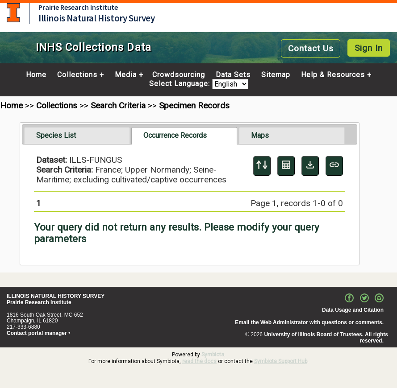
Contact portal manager (37, 333)
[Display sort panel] (262, 166)
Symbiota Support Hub (280, 361)
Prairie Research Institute (78, 7)
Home (36, 75)
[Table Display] (286, 166)
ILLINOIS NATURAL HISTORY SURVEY (55, 296)
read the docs (199, 361)
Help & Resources (333, 75)
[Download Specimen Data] (310, 166)
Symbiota (212, 354)
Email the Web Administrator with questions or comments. (309, 322)
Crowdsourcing (178, 75)
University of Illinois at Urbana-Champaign (13, 12)
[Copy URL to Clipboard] (334, 166)
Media (126, 75)
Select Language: (180, 84)
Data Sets (233, 75)
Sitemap (275, 75)
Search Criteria (118, 105)
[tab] (77, 135)
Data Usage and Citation (353, 310)
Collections (77, 75)
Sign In (369, 48)
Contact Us (311, 48)
